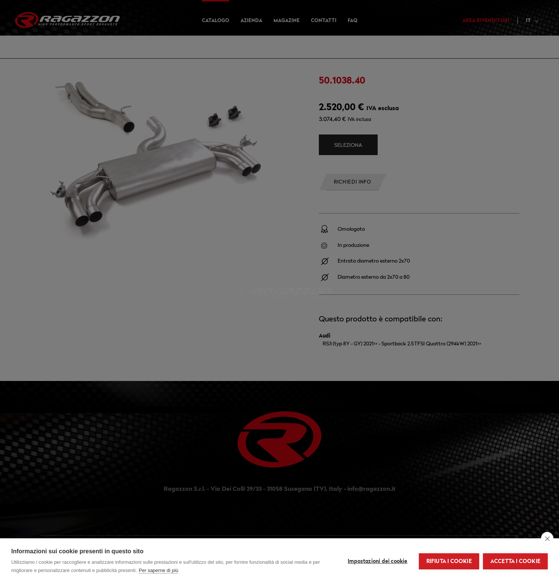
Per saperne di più (158, 570)
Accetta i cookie (515, 561)
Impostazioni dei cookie (378, 561)
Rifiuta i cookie (449, 561)
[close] (547, 538)
